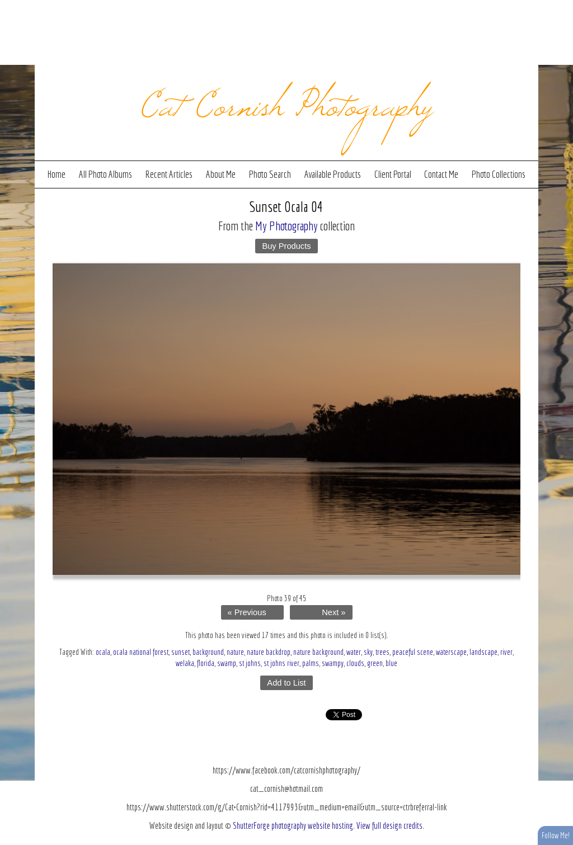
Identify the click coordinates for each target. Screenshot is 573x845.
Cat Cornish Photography (286, 101)
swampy (333, 663)
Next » (333, 612)
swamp (226, 663)
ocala (103, 652)
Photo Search (270, 174)
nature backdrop (268, 652)
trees (382, 652)
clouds (355, 663)
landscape (483, 652)
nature (235, 652)
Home (56, 174)
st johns (250, 663)
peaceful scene (412, 652)
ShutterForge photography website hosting (293, 825)
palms (310, 663)
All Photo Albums (105, 174)
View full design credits (389, 825)
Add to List (286, 682)
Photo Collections (498, 174)
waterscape (451, 652)
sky (368, 652)
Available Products (332, 174)
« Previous (247, 612)
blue (391, 663)
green (375, 663)
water (353, 652)
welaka (185, 663)
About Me (221, 174)
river (506, 652)
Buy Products (286, 246)
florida (205, 663)
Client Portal (392, 174)
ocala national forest (140, 652)
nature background (318, 652)
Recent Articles (168, 174)
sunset (180, 652)
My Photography (286, 226)
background (208, 652)
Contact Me (441, 174)
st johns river (281, 663)
